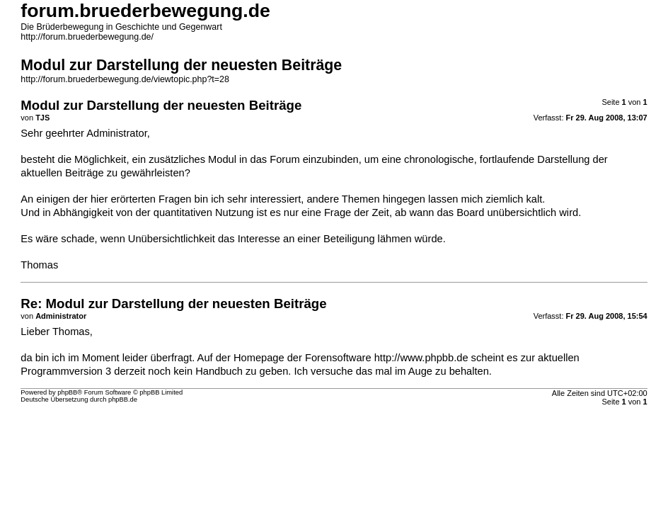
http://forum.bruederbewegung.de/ (87, 37)
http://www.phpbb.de (421, 357)
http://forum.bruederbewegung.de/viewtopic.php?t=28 (125, 79)
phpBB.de (122, 399)
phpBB (67, 392)
